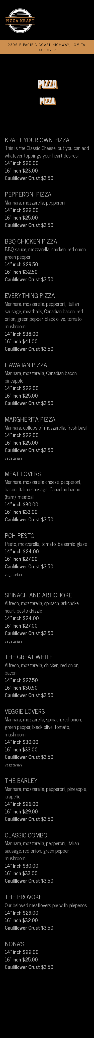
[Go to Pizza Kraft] (47, 47)
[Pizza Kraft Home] (20, 20)
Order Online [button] (47, 1013)
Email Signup (47, 1029)
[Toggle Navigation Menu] (86, 9)
